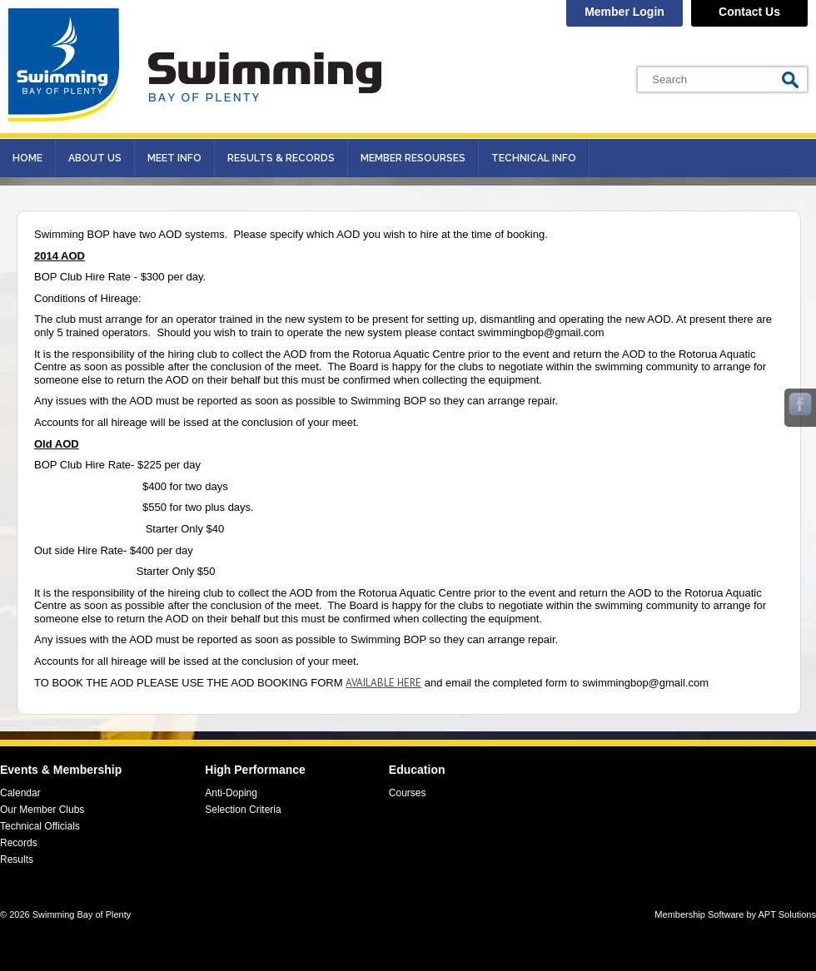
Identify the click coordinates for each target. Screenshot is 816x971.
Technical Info (533, 158)
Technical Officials (40, 826)
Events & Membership (61, 769)
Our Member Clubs (42, 809)
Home (27, 158)
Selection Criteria (243, 809)
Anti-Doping (231, 793)
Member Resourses (413, 158)
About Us (95, 158)
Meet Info (174, 158)
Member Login (624, 11)
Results (16, 859)
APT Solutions (787, 914)
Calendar (20, 793)
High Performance (255, 769)
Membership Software (699, 914)
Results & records (281, 158)
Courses (407, 793)
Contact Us (749, 11)
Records (18, 843)
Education (417, 769)
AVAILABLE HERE (383, 683)
